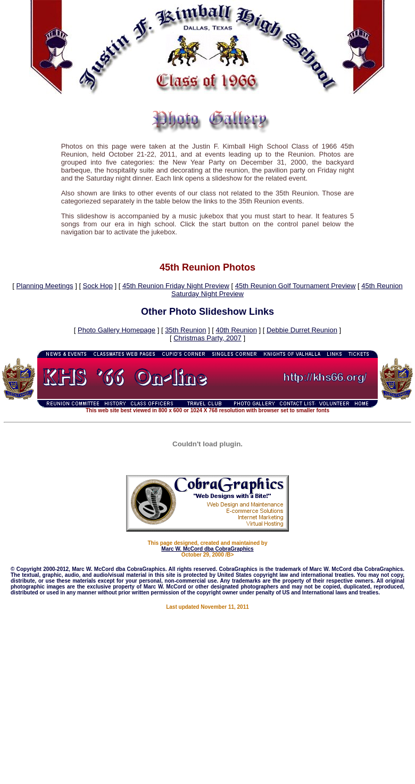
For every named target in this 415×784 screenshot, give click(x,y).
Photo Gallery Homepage (116, 330)
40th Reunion (236, 330)
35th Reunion (185, 330)
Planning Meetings (44, 286)
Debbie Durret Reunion (302, 330)
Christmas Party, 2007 (207, 338)
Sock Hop (98, 286)
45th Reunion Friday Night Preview (175, 286)
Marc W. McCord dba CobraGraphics (207, 549)
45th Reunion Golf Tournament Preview (295, 286)
